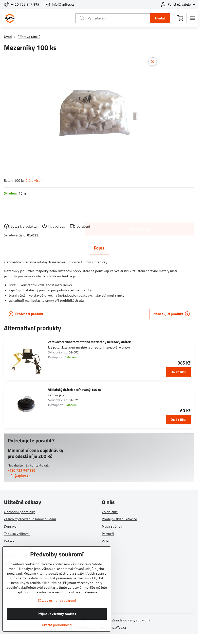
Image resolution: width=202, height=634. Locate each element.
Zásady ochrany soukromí (131, 620)
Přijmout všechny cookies (57, 624)
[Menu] (192, 18)
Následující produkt (171, 314)
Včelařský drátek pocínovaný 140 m (74, 389)
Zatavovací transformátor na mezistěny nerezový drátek (89, 341)
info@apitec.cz (19, 475)
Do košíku (139, 210)
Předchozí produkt (25, 314)
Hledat (160, 18)
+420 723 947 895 (22, 470)
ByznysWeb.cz (116, 627)
